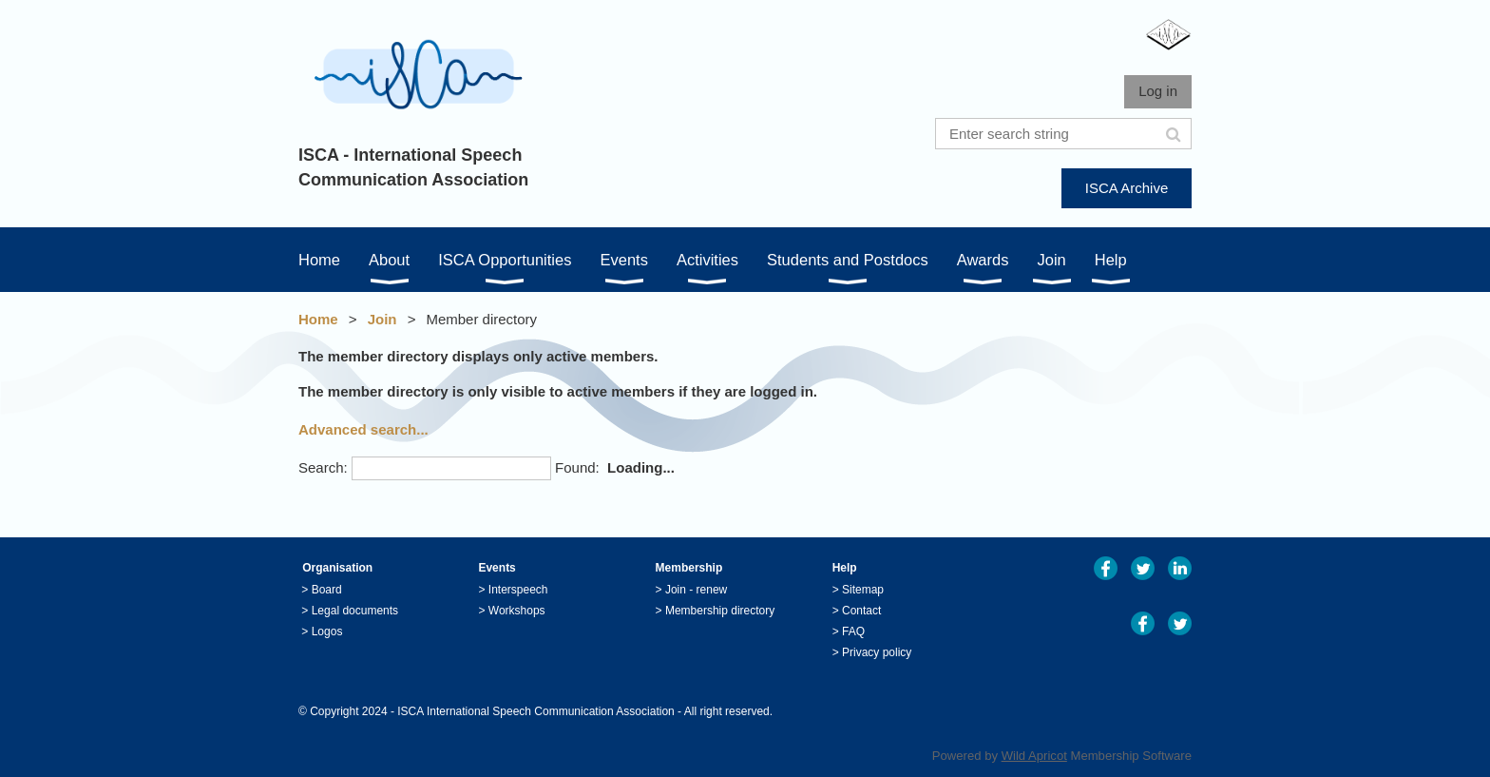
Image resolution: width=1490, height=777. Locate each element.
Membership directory (719, 610)
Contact (861, 610)
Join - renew (696, 589)
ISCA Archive (1127, 188)
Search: (323, 467)
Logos (327, 631)
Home (318, 319)
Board (327, 589)
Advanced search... (363, 429)
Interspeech (518, 589)
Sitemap (863, 589)
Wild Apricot (1034, 755)
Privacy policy (876, 652)
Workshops (516, 610)
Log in (1157, 91)
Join (382, 319)
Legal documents (355, 610)
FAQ (853, 631)
